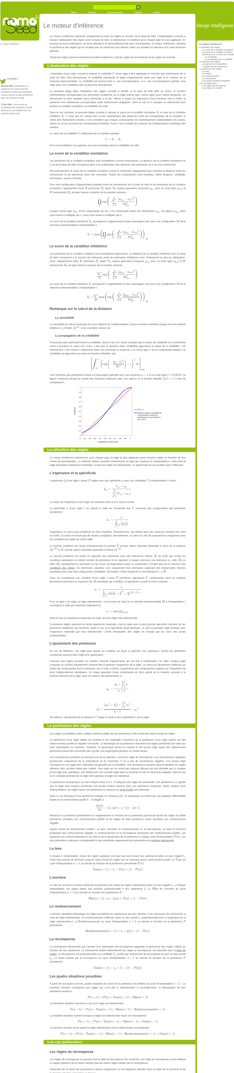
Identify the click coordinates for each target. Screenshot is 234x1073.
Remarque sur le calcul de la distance (81, 309)
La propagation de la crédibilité (218, 59)
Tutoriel (138, 12)
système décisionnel (162, 840)
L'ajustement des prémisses (214, 66)
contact (156, 12)
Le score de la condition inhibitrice (217, 52)
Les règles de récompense (214, 86)
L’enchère (206, 74)
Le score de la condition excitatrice (217, 50)
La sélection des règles (210, 62)
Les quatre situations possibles (216, 81)
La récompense (209, 78)
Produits (92, 12)
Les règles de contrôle (212, 88)
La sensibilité (211, 57)
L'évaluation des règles (210, 47)
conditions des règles (62, 567)
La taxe (205, 71)
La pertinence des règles (211, 69)
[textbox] (113, 73)
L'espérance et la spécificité (214, 64)
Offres (74, 12)
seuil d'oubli (126, 789)
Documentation (115, 12)
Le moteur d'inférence (9, 44)
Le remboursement (210, 76)
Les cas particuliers (208, 83)
